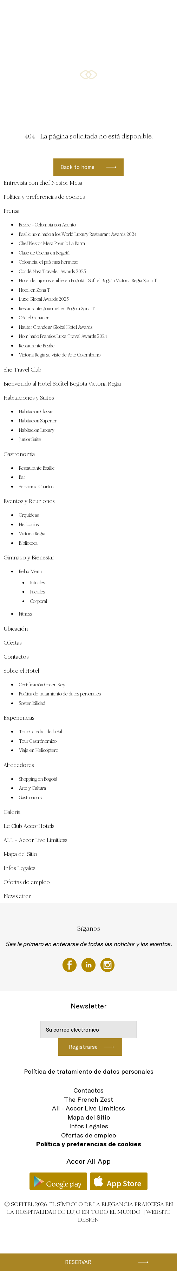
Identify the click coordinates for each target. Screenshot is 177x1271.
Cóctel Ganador (34, 318)
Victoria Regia (32, 534)
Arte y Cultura (32, 788)
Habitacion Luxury (36, 430)
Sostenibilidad (32, 703)
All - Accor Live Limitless (88, 1108)
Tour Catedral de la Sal (40, 732)
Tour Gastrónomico (38, 741)
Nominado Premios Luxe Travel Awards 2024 (63, 336)
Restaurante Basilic (36, 346)
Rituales (37, 583)
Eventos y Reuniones (109, 13)
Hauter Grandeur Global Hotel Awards (55, 327)
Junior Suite (30, 439)
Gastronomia (73, 13)
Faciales (37, 592)
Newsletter (17, 896)
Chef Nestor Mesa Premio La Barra (52, 243)
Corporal (38, 601)
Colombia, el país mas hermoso (48, 262)
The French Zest (88, 1099)
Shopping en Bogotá (38, 779)
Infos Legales (19, 868)
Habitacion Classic (36, 412)
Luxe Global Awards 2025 (44, 299)
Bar (22, 477)
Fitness (25, 614)
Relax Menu (30, 572)
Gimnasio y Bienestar (35, 39)
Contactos (16, 656)
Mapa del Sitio (20, 854)
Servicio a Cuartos (36, 487)
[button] (163, 100)
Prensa (11, 211)
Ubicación (69, 39)
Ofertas (91, 39)
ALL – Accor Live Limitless (35, 840)
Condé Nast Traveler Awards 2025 (52, 271)
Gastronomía (31, 798)
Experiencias (19, 717)
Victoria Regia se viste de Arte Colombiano (59, 355)
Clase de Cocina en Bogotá (44, 253)
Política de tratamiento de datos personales (60, 694)
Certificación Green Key (42, 685)
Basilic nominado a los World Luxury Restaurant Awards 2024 (78, 234)
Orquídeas (29, 515)
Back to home (77, 167)
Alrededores (19, 765)
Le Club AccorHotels (29, 826)
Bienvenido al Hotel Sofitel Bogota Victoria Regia (62, 383)
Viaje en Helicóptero (38, 750)
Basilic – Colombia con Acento (47, 225)
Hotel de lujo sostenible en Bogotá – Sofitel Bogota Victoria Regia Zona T (88, 281)
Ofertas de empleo (27, 882)
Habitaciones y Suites (36, 13)
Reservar (78, 1262)
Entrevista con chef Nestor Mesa (43, 182)
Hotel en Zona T (34, 290)
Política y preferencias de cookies (44, 196)
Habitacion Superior (38, 421)
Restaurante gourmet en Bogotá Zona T (57, 309)
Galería (12, 812)
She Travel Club (22, 369)
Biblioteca (28, 543)
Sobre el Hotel (21, 670)
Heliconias (29, 525)
